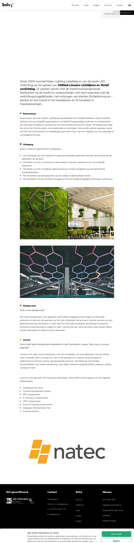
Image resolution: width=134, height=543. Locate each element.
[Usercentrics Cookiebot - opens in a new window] (13, 538)
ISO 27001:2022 (109, 500)
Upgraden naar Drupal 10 (112, 505)
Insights (96, 5)
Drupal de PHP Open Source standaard (113, 513)
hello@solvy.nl (54, 514)
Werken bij (79, 505)
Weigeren (116, 528)
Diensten (75, 5)
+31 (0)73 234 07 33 (57, 509)
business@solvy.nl (124, 13)
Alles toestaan (116, 521)
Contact (119, 5)
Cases (86, 5)
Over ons (108, 5)
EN (129, 5)
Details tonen (32, 539)
